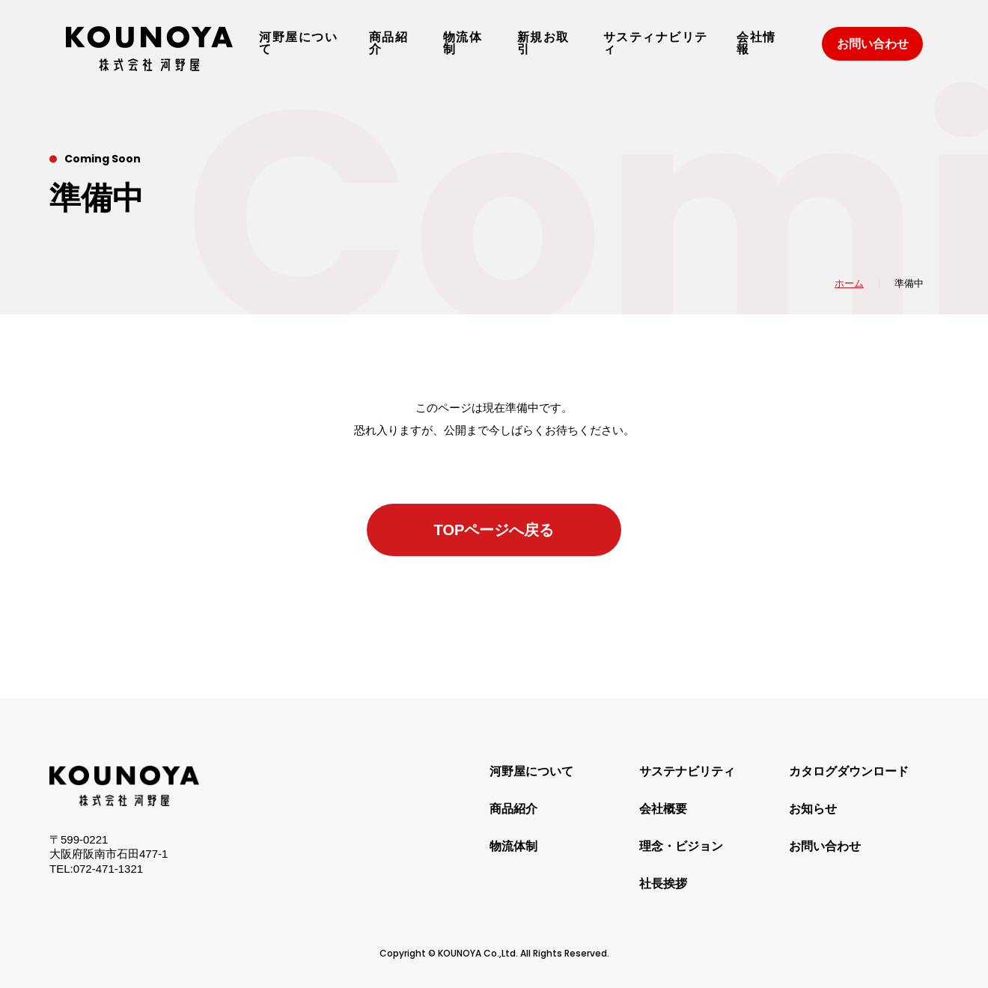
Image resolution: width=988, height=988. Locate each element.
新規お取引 (543, 43)
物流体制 (463, 43)
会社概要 (663, 809)
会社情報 (756, 43)
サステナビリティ (687, 772)
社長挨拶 (663, 884)
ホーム (849, 283)
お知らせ (813, 809)
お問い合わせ (873, 43)
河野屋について (298, 43)
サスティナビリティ (655, 43)
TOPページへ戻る (494, 530)
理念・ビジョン (681, 847)
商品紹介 (389, 43)
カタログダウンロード (849, 772)
